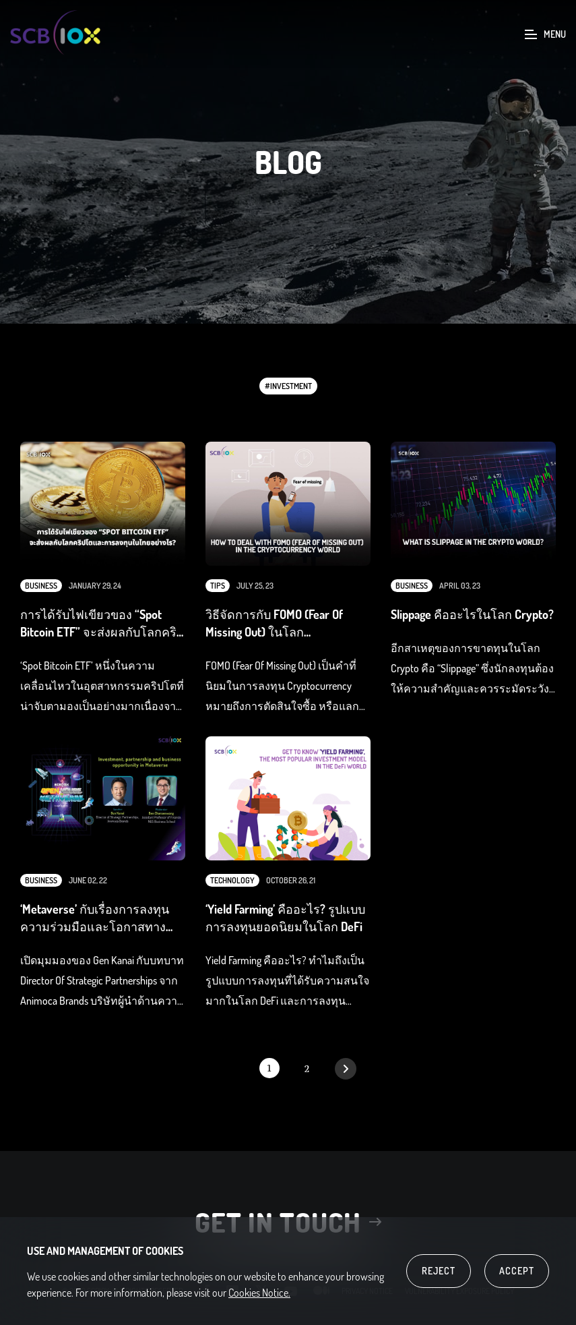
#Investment (288, 386)
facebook (206, 1298)
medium (321, 1298)
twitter (261, 1298)
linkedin (232, 1298)
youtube (290, 1298)
